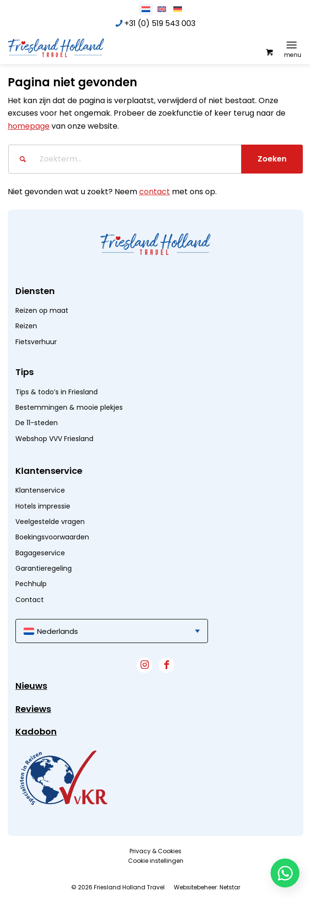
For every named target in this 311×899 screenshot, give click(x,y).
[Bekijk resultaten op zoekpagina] (272, 159)
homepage (29, 126)
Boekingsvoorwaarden (52, 537)
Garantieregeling (43, 568)
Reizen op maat (41, 310)
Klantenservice (40, 490)
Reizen (26, 326)
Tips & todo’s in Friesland (56, 392)
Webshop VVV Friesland (54, 438)
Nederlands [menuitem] (57, 631)
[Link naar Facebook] (166, 665)
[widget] (63, 777)
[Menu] (291, 45)
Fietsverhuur (36, 342)
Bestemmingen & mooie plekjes (69, 407)
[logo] (80, 47)
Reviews (33, 709)
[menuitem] (293, 45)
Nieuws (31, 686)
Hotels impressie (42, 506)
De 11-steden (36, 423)
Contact (29, 599)
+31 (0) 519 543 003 (159, 23)
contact (154, 191)
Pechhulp (31, 584)
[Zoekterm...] (155, 159)
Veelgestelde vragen (50, 521)
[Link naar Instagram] (144, 665)
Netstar (230, 887)
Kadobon (36, 731)
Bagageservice (40, 553)
